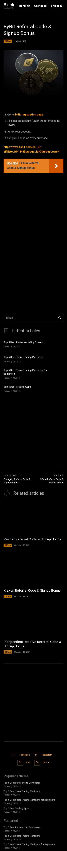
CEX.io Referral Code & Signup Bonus (51, 481)
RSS (28, 762)
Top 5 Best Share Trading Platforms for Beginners (25, 372)
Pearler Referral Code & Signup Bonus (32, 539)
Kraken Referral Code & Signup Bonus (32, 590)
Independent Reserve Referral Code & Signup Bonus (32, 644)
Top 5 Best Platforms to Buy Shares (23, 342)
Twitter (46, 762)
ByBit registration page (29, 115)
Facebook (24, 754)
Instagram (47, 754)
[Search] (59, 318)
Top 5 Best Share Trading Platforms (23, 357)
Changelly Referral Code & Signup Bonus (17, 481)
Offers (8, 41)
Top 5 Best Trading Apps (17, 387)
